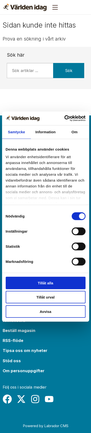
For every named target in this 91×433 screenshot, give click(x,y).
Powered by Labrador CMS (45, 425)
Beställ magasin (19, 330)
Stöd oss (12, 360)
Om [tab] (75, 132)
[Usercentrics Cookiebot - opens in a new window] (64, 118)
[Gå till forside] (25, 7)
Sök (69, 70)
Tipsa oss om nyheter (25, 350)
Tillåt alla (45, 283)
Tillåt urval (45, 297)
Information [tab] (45, 132)
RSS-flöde (13, 340)
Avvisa (45, 311)
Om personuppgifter (23, 370)
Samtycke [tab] (16, 132)
